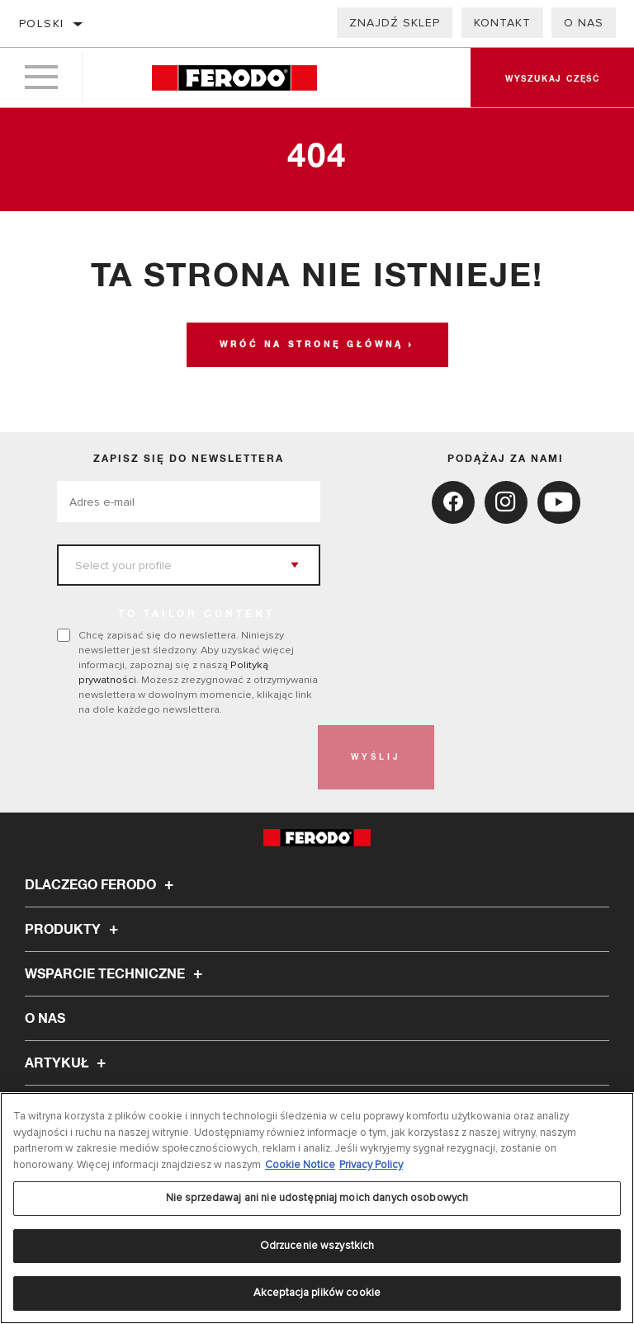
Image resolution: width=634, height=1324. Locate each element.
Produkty (74, 929)
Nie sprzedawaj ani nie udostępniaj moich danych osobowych (317, 1197)
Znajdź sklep (394, 23)
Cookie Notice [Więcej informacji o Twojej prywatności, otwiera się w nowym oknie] (300, 1164)
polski (41, 23)
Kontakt (502, 23)
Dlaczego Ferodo (101, 885)
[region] (317, 1208)
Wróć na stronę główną (312, 345)
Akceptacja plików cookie (317, 1292)
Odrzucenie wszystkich (317, 1245)
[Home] (234, 78)
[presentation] (182, 757)
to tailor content (196, 615)
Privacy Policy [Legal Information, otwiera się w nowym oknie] (371, 1164)
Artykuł (68, 1063)
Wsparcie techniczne (116, 974)
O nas (583, 23)
